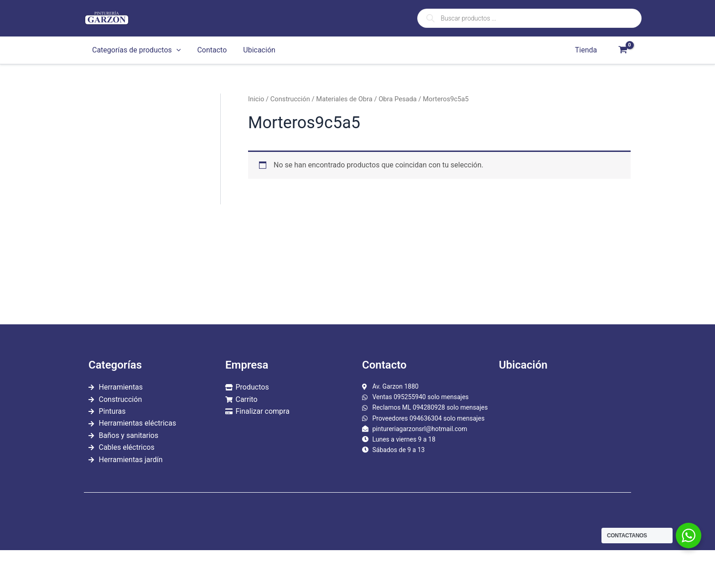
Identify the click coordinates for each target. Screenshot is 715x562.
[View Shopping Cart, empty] (622, 50)
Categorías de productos (135, 50)
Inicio (256, 99)
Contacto (209, 50)
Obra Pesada (397, 99)
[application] (175, 50)
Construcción (290, 99)
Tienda (587, 50)
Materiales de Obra (344, 99)
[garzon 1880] (563, 431)
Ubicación (254, 50)
